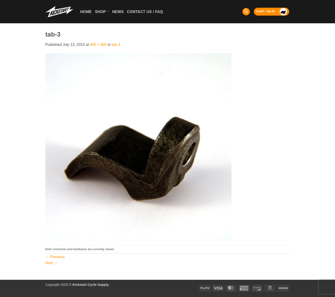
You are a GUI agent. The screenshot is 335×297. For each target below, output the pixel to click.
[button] (271, 12)
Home (86, 12)
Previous (55, 257)
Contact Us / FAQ (145, 12)
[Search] (246, 12)
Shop (102, 11)
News (118, 12)
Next (51, 263)
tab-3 (116, 45)
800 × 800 (98, 45)
